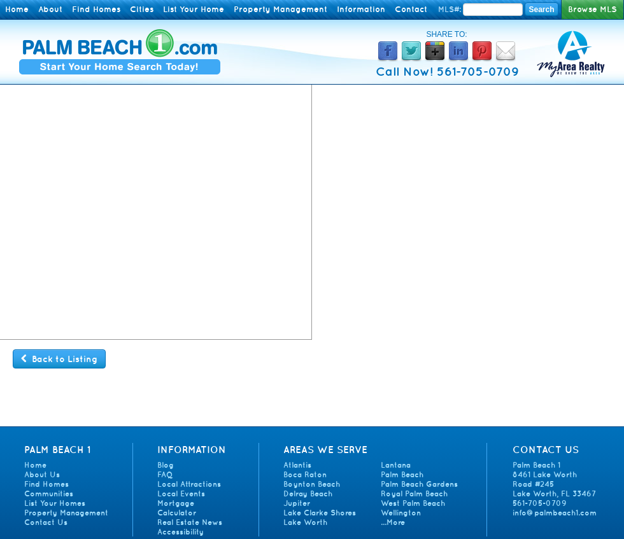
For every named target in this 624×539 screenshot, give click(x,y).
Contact (411, 9)
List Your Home (193, 9)
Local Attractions (189, 484)
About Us (42, 474)
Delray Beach (307, 493)
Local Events (181, 493)
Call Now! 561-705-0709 (447, 71)
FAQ (165, 474)
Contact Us (45, 522)
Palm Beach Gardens (419, 484)
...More (393, 522)
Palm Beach (402, 474)
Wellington (401, 512)
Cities (141, 9)
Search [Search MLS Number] (541, 9)
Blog (165, 465)
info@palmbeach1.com (555, 512)
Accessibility (180, 532)
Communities (48, 493)
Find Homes (96, 9)
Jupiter (296, 503)
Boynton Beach (311, 484)
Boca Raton (305, 474)
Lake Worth (305, 522)
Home (17, 9)
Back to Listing (59, 359)
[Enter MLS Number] (493, 9)
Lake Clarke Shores (319, 512)
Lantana (396, 465)
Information (361, 9)
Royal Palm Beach (414, 493)
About (50, 9)
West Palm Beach (413, 503)
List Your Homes (54, 503)
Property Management (280, 9)
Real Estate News (189, 522)
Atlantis (297, 465)
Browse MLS (592, 9)
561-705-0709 (540, 503)
